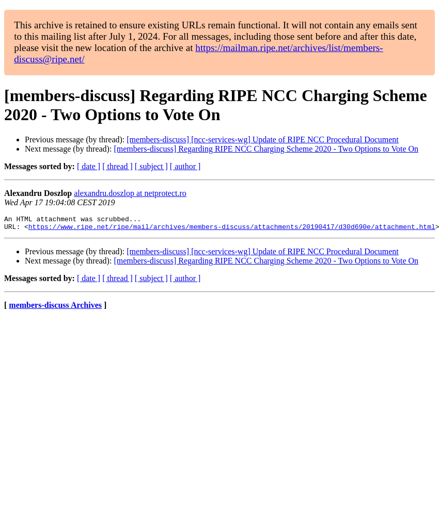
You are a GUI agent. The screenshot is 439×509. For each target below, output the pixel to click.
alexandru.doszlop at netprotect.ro (130, 193)
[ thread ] (117, 166)
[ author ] (185, 166)
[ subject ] (151, 166)
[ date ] (88, 166)
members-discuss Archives (55, 308)
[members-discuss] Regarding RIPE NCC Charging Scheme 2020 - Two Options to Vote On (266, 148)
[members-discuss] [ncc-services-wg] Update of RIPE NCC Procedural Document (263, 139)
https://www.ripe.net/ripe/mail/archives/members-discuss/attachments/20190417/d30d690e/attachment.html (231, 229)
